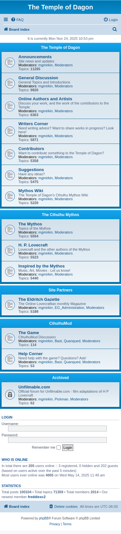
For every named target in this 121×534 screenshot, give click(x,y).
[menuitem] (17, 20)
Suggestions (31, 169)
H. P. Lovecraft (33, 245)
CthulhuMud (60, 323)
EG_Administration (70, 308)
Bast (58, 341)
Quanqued (72, 341)
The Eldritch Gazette (39, 299)
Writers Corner (33, 123)
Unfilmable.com (34, 387)
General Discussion (38, 77)
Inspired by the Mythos (41, 266)
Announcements (35, 56)
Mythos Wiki (30, 190)
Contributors (31, 148)
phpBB (44, 518)
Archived (60, 378)
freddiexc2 (36, 497)
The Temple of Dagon (60, 47)
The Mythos (30, 224)
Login (7, 417)
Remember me (46, 447)
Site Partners (60, 290)
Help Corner (30, 353)
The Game (28, 332)
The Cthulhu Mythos (60, 215)
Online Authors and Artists (45, 98)
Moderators (64, 65)
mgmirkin (45, 65)
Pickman (61, 399)
